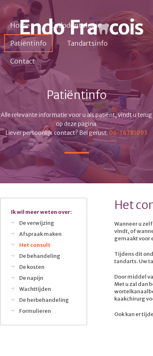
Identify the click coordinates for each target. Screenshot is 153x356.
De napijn (31, 278)
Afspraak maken (40, 234)
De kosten (31, 267)
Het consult (35, 245)
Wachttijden (35, 289)
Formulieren (35, 311)
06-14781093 (128, 132)
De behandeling (39, 256)
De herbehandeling (44, 300)
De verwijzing (36, 223)
